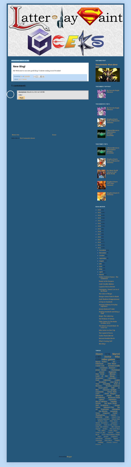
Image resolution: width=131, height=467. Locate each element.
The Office (101, 430)
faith (112, 388)
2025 (99, 212)
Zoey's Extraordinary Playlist (111, 434)
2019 (99, 229)
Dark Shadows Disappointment (109, 299)
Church (115, 438)
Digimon (112, 372)
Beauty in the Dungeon (106, 281)
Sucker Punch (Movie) (106, 336)
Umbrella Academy (112, 442)
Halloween (107, 380)
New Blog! (102, 344)
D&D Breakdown (102, 405)
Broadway (102, 382)
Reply (22, 98)
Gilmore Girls (116, 419)
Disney (99, 354)
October (102, 255)
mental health (114, 366)
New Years (113, 421)
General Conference (103, 419)
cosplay (117, 380)
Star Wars (112, 364)
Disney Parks (111, 392)
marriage (98, 425)
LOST (97, 393)
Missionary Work (114, 397)
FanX (97, 380)
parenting (114, 411)
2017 (99, 234)
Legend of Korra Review (107, 287)
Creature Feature (107, 368)
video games (108, 359)
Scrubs (105, 429)
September (103, 258)
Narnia (112, 374)
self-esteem (99, 438)
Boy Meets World (110, 403)
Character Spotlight (109, 390)
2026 (99, 210)
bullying (100, 442)
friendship (106, 384)
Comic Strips (113, 430)
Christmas (115, 370)
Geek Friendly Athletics (106, 284)
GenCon (110, 432)
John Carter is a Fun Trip (107, 330)
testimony (99, 417)
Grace (97, 413)
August (101, 261)
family (109, 395)
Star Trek (100, 374)
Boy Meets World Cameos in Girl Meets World (112, 172)
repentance (112, 399)
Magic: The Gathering (106, 316)
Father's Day (116, 417)
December (102, 250)
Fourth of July (100, 432)
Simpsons (106, 413)
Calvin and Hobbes (102, 427)
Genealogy (99, 440)
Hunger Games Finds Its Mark (109, 296)
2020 (99, 226)
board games (103, 388)
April (101, 272)
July (100, 264)
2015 (99, 240)
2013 (99, 245)
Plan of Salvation (101, 401)
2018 (99, 231)
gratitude (114, 423)
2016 (99, 237)
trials (107, 417)
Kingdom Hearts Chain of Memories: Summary (113, 120)
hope (99, 436)
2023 (99, 218)
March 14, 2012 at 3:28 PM (36, 92)
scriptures (114, 436)
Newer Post (15, 135)
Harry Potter (101, 362)
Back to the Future (110, 425)
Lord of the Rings (105, 376)
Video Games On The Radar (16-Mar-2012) (108, 322)
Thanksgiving (100, 415)
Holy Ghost (108, 440)
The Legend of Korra (106, 333)
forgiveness (105, 409)
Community (99, 392)
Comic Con (100, 366)
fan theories (103, 411)
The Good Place (115, 429)
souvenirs (108, 438)
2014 (99, 242)
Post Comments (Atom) (27, 138)
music (101, 372)
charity (113, 415)
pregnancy (98, 444)
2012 (99, 248)
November (103, 253)
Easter (115, 413)
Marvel (116, 354)
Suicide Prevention (102, 423)
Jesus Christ (101, 370)
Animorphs (112, 378)
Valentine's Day (109, 407)
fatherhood (99, 395)
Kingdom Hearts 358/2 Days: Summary (112, 183)
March (101, 274)
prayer (106, 436)
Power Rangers (110, 393)
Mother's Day (102, 421)
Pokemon (99, 364)
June (100, 266)
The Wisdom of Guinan (106, 319)
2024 (99, 215)
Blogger (69, 457)
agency (101, 399)
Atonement (99, 378)
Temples (117, 440)
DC (114, 362)
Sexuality (114, 401)
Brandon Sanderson (113, 386)
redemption (116, 409)
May (101, 269)
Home (54, 135)
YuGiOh (98, 403)
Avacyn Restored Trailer (107, 309)
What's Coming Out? (105, 341)
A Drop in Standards (105, 302)
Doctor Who (112, 356)
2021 (99, 223)
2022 (99, 221)
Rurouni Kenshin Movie (107, 338)
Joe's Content (23, 79)
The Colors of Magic (105, 294)
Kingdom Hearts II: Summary (113, 193)
